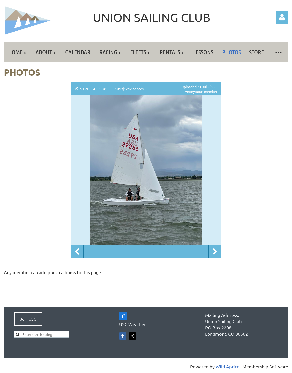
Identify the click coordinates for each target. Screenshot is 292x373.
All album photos (93, 88)
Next (215, 251)
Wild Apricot (228, 366)
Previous (77, 251)
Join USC (28, 318)
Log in (282, 17)
